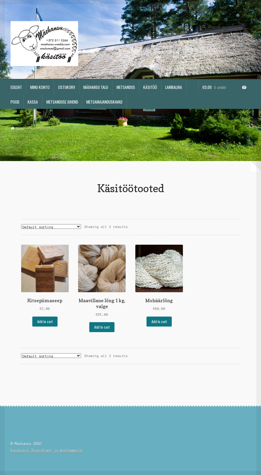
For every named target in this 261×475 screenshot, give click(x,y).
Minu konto (40, 87)
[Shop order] (51, 226)
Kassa (33, 102)
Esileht (16, 87)
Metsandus (126, 87)
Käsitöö (150, 87)
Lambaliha (173, 87)
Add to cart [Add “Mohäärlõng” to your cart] (159, 321)
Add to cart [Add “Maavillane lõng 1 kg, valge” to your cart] (102, 326)
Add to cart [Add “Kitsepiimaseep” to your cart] (45, 321)
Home (20, 128)
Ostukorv (66, 87)
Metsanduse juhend (62, 102)
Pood (15, 102)
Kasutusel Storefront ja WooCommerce (46, 450)
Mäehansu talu (95, 87)
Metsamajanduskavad (104, 102)
